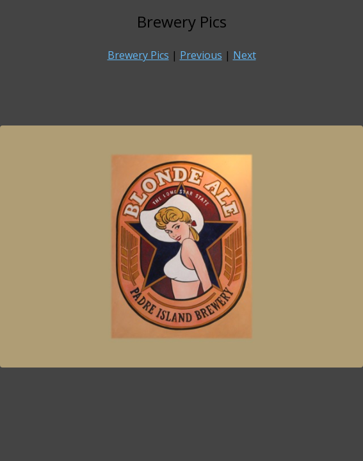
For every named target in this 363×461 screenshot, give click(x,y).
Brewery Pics (138, 55)
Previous (201, 55)
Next (244, 55)
